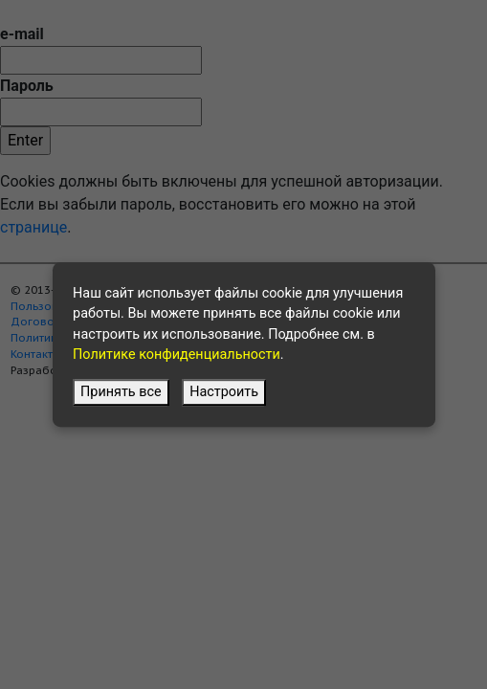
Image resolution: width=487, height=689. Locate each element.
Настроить (223, 393)
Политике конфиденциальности (176, 355)
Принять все (121, 393)
